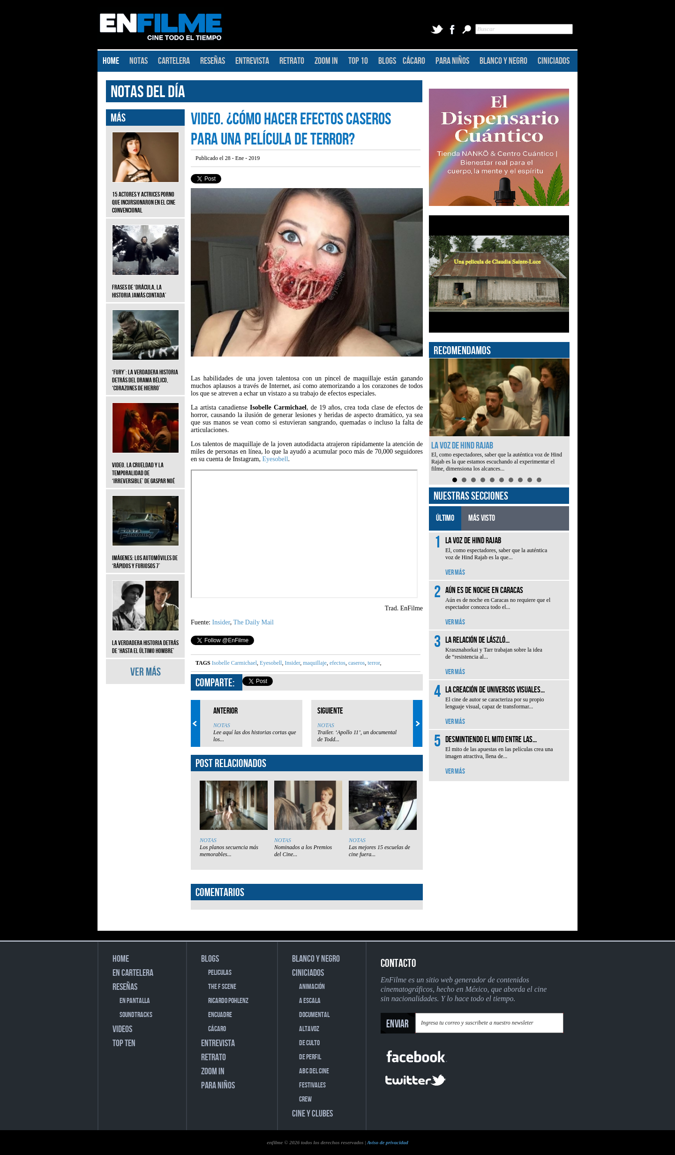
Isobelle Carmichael (234, 663)
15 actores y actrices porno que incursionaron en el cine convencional (145, 195)
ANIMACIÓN (312, 986)
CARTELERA (174, 61)
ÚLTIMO (445, 518)
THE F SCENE (222, 986)
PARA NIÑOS (452, 61)
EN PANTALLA (135, 1000)
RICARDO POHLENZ (228, 1000)
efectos (336, 663)
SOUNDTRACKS (136, 1015)
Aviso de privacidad (387, 1142)
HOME (111, 61)
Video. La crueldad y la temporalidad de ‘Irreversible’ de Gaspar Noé (145, 466)
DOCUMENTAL (314, 1015)
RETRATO (291, 61)
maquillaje (314, 663)
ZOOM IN (326, 61)
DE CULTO (309, 1043)
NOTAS (138, 61)
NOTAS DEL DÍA (148, 92)
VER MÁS (145, 672)
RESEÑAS (212, 61)
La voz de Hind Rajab (462, 445)
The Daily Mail (253, 622)
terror (373, 663)
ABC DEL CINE (314, 1071)
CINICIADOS (554, 61)
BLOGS (387, 61)
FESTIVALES (312, 1085)
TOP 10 (358, 61)
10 (539, 480)
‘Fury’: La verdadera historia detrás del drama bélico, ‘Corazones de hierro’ (145, 373)
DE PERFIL (310, 1057)
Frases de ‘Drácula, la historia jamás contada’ (145, 284)
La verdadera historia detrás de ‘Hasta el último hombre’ (145, 640)
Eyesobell (275, 459)
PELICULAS (220, 972)
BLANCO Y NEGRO (503, 61)
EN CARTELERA (132, 973)
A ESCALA (310, 1000)
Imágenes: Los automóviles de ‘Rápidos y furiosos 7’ (145, 555)
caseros (356, 663)
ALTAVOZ (309, 1029)
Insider (221, 622)
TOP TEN (123, 1043)
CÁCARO (414, 61)
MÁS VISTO (481, 518)
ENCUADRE (220, 1015)
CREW (305, 1099)
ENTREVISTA (252, 61)
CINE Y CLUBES (312, 1113)
